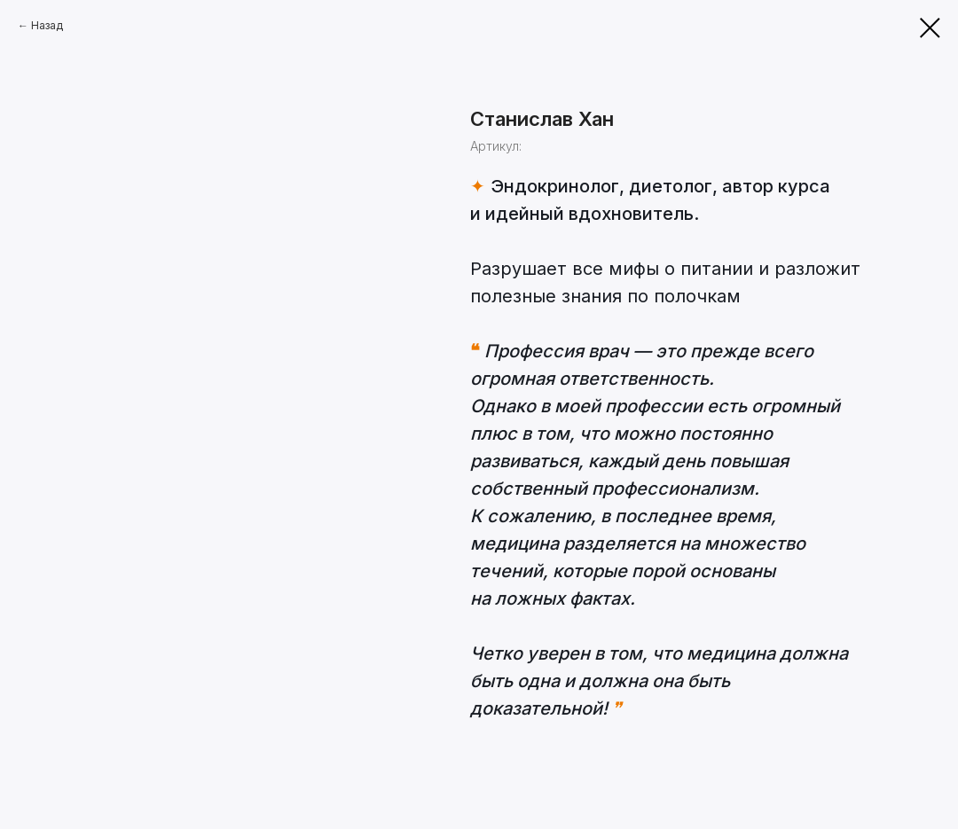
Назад (47, 25)
